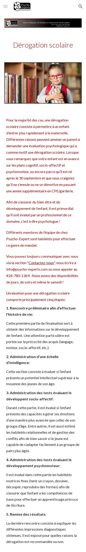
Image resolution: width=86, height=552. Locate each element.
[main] (43, 45)
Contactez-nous (41, 262)
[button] (5, 6)
